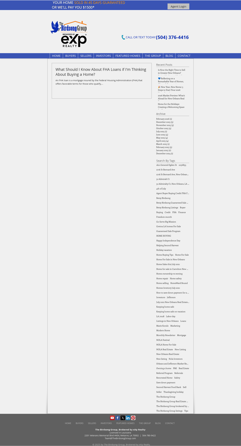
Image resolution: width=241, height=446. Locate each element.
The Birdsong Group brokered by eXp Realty (172, 406)
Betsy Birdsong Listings (167, 207)
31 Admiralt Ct (163, 179)
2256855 (182, 164)
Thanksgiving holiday (174, 391)
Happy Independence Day (168, 240)
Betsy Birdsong (163, 198)
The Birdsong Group (165, 396)
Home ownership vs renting (169, 273)
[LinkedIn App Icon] (128, 418)
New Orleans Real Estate (167, 354)
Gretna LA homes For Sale (168, 226)
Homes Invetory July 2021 (168, 287)
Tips (186, 410)
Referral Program (164, 373)
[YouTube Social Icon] (112, 418)
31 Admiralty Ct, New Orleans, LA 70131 (172, 183)
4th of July (161, 188)
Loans (183, 320)
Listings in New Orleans (167, 320)
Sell (184, 387)
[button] (127, 55)
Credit (168, 212)
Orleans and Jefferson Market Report (172, 363)
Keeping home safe (165, 306)
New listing (161, 358)
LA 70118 (160, 316)
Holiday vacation (164, 250)
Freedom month (164, 216)
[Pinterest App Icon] (133, 418)
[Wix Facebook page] (117, 418)
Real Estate (184, 368)
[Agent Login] (178, 6)
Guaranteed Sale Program (168, 231)
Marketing (175, 325)
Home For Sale (182, 254)
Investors (160, 297)
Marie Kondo (162, 325)
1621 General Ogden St (166, 164)
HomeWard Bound (179, 283)
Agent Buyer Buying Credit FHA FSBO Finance (172, 193)
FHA (174, 212)
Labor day (170, 316)
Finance (182, 212)
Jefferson (171, 297)
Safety (177, 377)
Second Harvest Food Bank (168, 387)
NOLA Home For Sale (166, 344)
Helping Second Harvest (167, 245)
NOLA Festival (163, 340)
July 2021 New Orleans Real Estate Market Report (172, 302)
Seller (159, 391)
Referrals (178, 373)
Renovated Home (164, 377)
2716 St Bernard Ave (165, 169)
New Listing (180, 349)
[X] (122, 418)
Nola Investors (175, 358)
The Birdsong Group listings (169, 410)
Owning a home (163, 368)
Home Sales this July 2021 (168, 264)
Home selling (162, 283)
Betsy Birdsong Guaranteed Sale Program (172, 202)
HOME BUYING (163, 235)
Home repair (162, 278)
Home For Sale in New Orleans (170, 259)
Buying (159, 212)
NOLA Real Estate (164, 349)
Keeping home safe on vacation (170, 311)
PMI (175, 368)
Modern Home (163, 330)
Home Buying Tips (164, 254)
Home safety (176, 278)
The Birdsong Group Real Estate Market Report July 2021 (172, 401)
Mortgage (181, 335)
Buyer (182, 207)
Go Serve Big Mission (166, 221)
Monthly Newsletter (165, 335)
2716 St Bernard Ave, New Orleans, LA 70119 (172, 174)
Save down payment (165, 382)
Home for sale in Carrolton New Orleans (172, 269)
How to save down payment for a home (172, 292)
